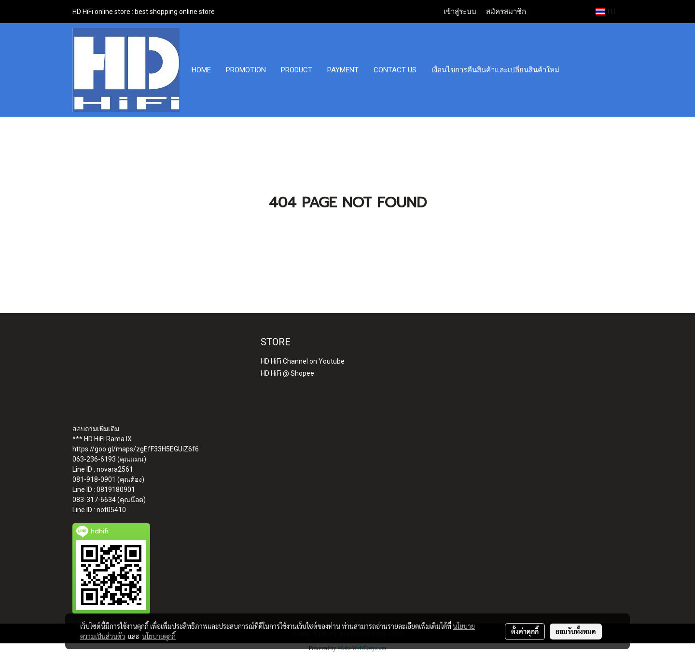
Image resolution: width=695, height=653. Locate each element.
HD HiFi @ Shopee (287, 373)
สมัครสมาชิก (506, 11)
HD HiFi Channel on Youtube (303, 361)
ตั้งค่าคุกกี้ (525, 631)
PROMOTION (246, 70)
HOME (201, 70)
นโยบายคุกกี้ (159, 636)
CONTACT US (395, 70)
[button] (576, 70)
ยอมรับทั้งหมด (576, 631)
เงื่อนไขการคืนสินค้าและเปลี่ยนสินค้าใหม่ (495, 70)
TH (605, 11)
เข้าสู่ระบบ (460, 11)
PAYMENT (343, 70)
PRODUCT (296, 70)
